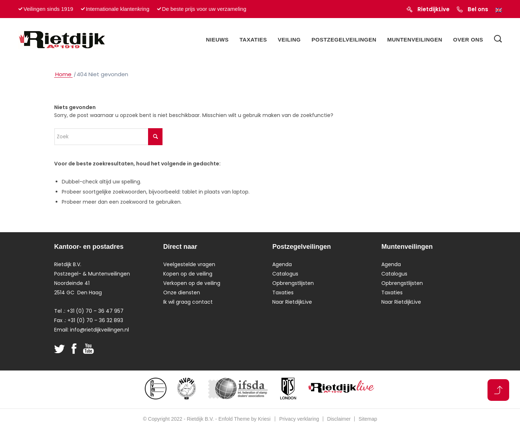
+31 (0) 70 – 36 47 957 (95, 311)
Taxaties (283, 292)
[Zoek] (498, 40)
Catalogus (285, 273)
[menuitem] (217, 40)
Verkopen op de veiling (191, 283)
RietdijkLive (433, 9)
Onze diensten (181, 292)
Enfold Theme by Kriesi (244, 419)
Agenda (282, 264)
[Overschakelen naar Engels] (498, 10)
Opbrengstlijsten (293, 283)
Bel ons (478, 9)
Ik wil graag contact (188, 302)
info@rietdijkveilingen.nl (99, 329)
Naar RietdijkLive (292, 302)
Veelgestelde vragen (189, 264)
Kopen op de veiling (187, 273)
